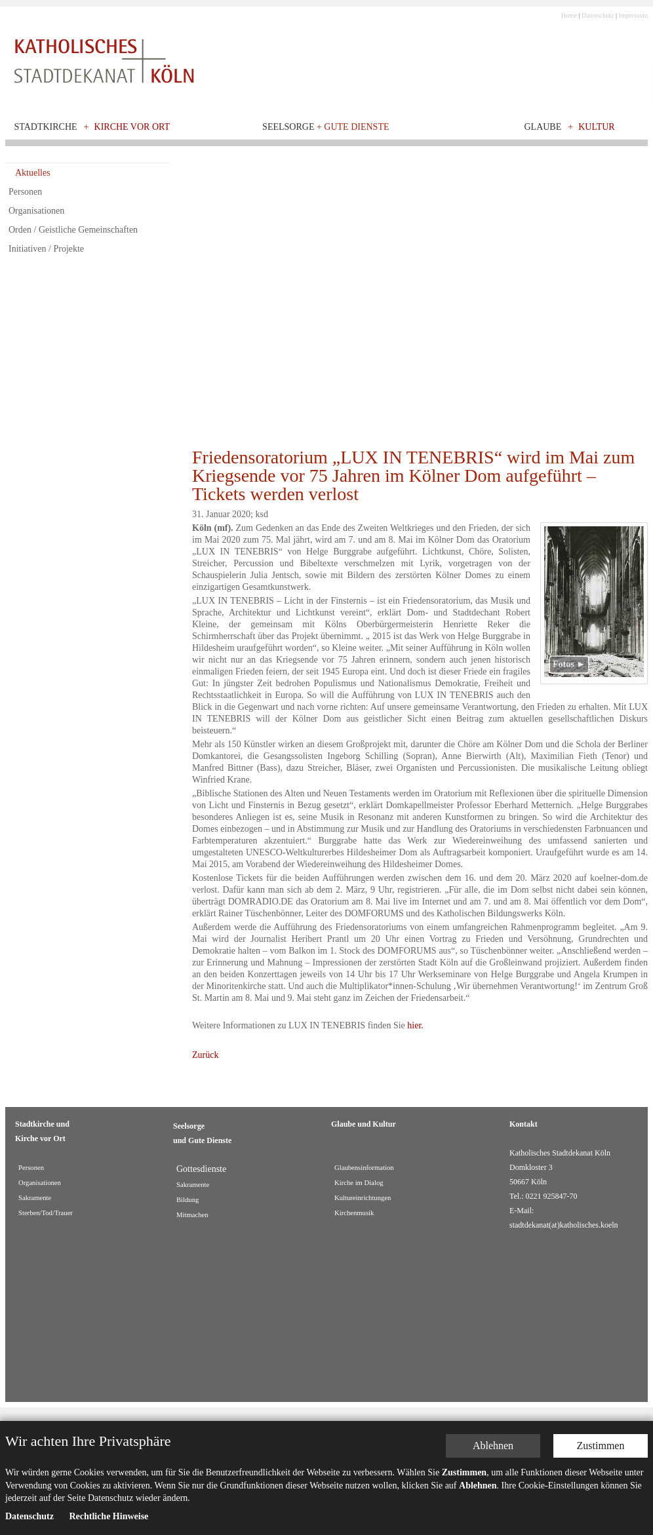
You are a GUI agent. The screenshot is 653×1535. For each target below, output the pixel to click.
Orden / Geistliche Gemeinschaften (73, 230)
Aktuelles (32, 173)
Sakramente (34, 1197)
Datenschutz (598, 15)
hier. (415, 1025)
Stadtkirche (45, 127)
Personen (25, 192)
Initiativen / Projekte (46, 249)
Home (569, 15)
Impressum (633, 15)
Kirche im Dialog (359, 1182)
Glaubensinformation (364, 1167)
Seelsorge (325, 127)
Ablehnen (493, 1445)
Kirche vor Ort (132, 127)
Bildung (187, 1199)
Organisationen (36, 211)
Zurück (205, 1055)
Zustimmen (601, 1445)
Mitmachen (192, 1214)
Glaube (542, 127)
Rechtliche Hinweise (108, 1516)
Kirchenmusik (354, 1212)
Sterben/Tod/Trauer (45, 1212)
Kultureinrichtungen (362, 1197)
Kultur (596, 127)
